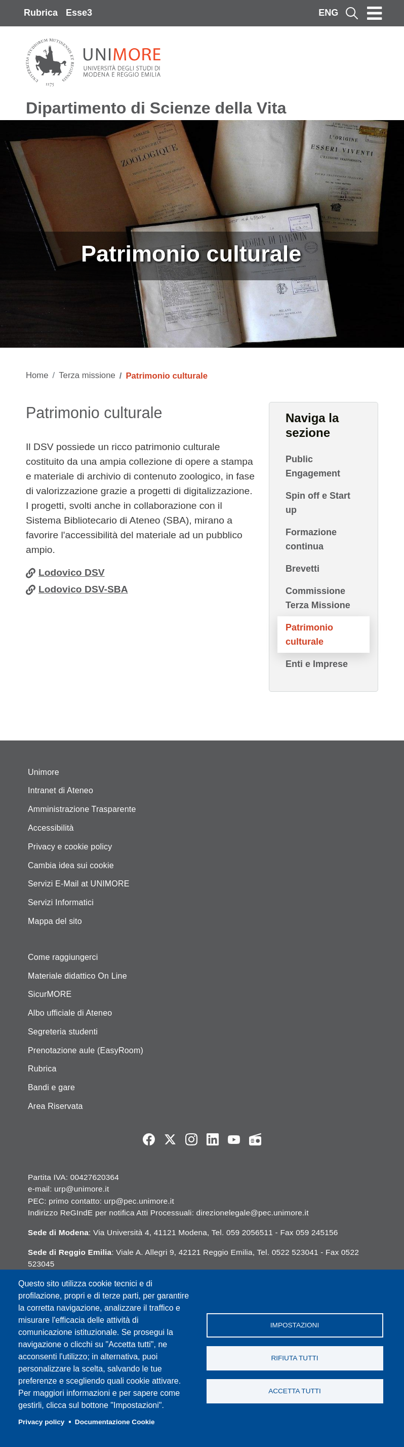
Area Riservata (55, 1106)
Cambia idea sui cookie (71, 865)
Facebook (148, 1139)
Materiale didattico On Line (77, 976)
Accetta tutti (294, 1391)
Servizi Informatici (61, 902)
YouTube (233, 1139)
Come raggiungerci (63, 957)
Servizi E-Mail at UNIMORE (79, 883)
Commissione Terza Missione (318, 598)
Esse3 (79, 13)
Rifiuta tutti (294, 1358)
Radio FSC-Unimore (255, 1139)
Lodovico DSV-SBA (83, 589)
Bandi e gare (51, 1087)
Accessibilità (51, 828)
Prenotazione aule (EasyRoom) (85, 1050)
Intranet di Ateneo (60, 790)
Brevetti (302, 569)
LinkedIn (212, 1139)
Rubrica (41, 13)
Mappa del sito (55, 921)
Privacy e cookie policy (70, 846)
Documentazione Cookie (115, 1422)
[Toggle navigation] (374, 13)
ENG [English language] (328, 13)
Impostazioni (294, 1325)
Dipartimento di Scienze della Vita (156, 108)
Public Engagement (313, 466)
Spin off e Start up (318, 503)
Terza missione (87, 375)
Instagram (191, 1139)
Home (37, 375)
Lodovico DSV (71, 572)
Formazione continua (311, 539)
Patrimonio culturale (309, 634)
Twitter (170, 1139)
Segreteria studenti (63, 1031)
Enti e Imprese (317, 664)
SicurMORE (49, 994)
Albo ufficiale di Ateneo (70, 1013)
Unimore (43, 772)
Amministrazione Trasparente (82, 809)
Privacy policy (41, 1422)
